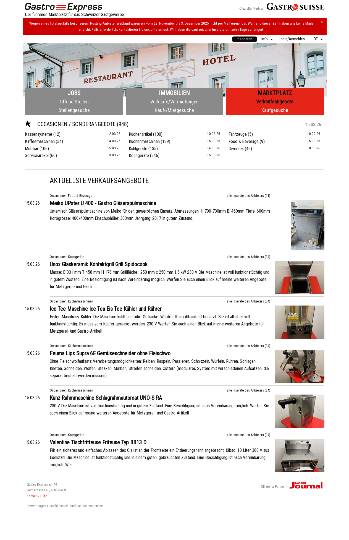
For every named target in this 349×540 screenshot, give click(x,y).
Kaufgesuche (274, 110)
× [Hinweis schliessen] (321, 22)
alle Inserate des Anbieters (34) (248, 257)
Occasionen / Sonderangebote (71, 124)
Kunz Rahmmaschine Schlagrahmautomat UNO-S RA (106, 398)
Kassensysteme (38, 134)
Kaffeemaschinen (40, 141)
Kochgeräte (139, 155)
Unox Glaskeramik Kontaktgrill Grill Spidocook (99, 264)
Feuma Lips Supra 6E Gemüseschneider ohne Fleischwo (110, 353)
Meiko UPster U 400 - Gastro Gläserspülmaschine (103, 203)
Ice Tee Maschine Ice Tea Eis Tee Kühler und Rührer (106, 309)
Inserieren (244, 39)
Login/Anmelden (292, 39)
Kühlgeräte (138, 148)
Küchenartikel (140, 134)
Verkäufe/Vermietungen (174, 102)
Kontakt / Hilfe (37, 496)
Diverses (236, 148)
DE (316, 39)
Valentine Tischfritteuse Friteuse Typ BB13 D (98, 442)
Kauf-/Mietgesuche (174, 110)
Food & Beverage (244, 141)
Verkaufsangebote (274, 102)
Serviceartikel (37, 155)
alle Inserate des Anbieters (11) (248, 196)
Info (264, 39)
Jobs (74, 93)
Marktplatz (275, 93)
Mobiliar (31, 148)
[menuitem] (244, 39)
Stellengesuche (74, 110)
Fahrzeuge (238, 134)
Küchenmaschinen (144, 141)
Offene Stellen (74, 102)
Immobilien (174, 93)
